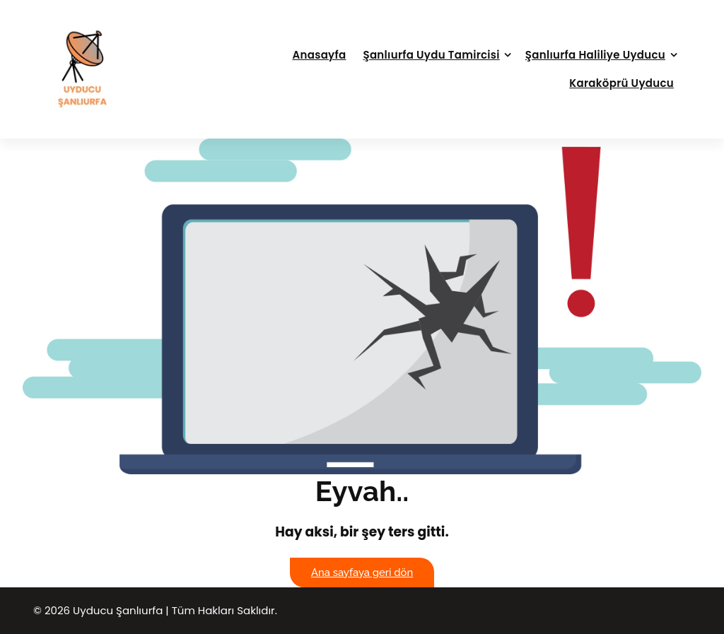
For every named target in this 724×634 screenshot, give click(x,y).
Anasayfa (319, 54)
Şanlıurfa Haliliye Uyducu (595, 54)
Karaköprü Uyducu (621, 83)
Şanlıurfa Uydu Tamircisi (431, 54)
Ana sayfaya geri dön (362, 572)
